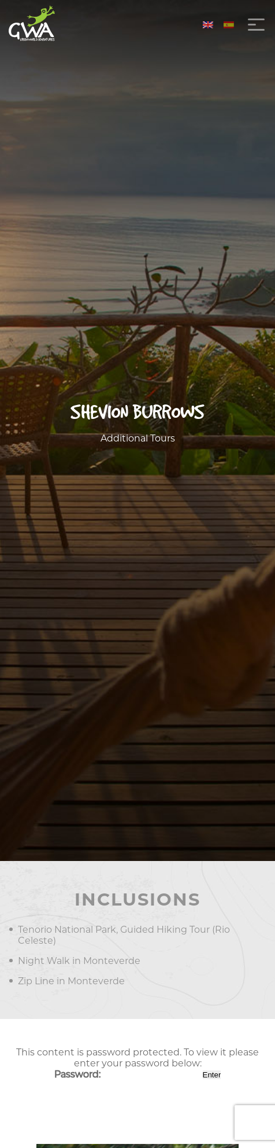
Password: (127, 1074)
